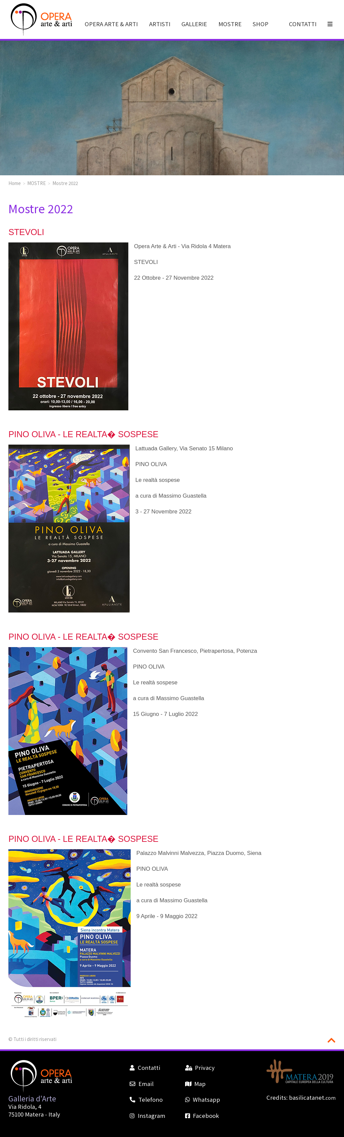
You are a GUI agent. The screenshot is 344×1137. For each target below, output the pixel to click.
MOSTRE (230, 24)
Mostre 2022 (65, 183)
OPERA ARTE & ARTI (111, 24)
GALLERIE (194, 24)
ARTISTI (159, 24)
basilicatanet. (312, 1097)
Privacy (200, 1067)
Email (141, 1084)
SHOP (260, 24)
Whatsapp (202, 1099)
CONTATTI (302, 24)
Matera (34, 1114)
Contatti (145, 1067)
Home (14, 183)
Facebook (202, 1115)
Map (195, 1084)
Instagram (147, 1115)
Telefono (146, 1099)
